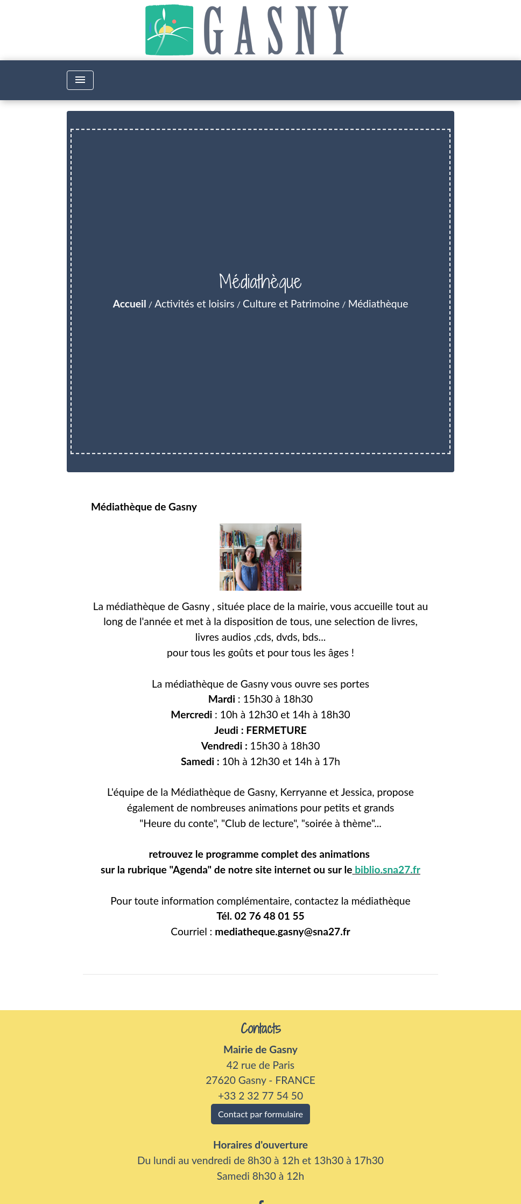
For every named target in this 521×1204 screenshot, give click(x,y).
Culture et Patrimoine (291, 303)
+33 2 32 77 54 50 (260, 1095)
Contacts (261, 1029)
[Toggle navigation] (80, 80)
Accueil (129, 303)
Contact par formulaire (260, 1114)
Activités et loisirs (194, 303)
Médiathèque (378, 303)
